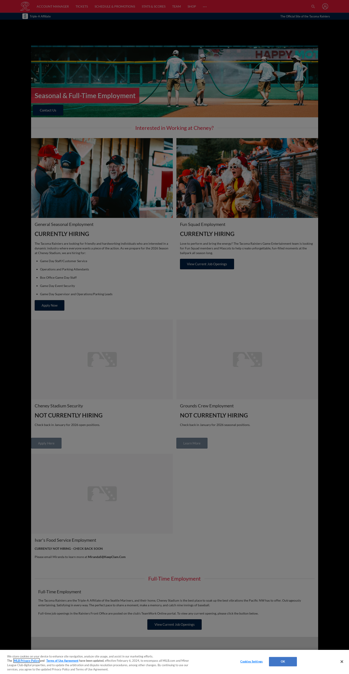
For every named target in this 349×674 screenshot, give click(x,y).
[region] (174, 662)
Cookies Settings (251, 661)
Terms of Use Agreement (62, 660)
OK (283, 661)
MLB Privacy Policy (26, 660)
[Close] (342, 661)
